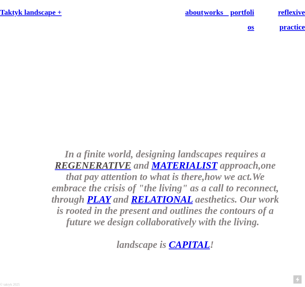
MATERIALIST (184, 165)
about (194, 12)
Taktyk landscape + (31, 12)
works (216, 12)
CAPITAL (189, 244)
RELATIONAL (162, 199)
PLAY (99, 199)
